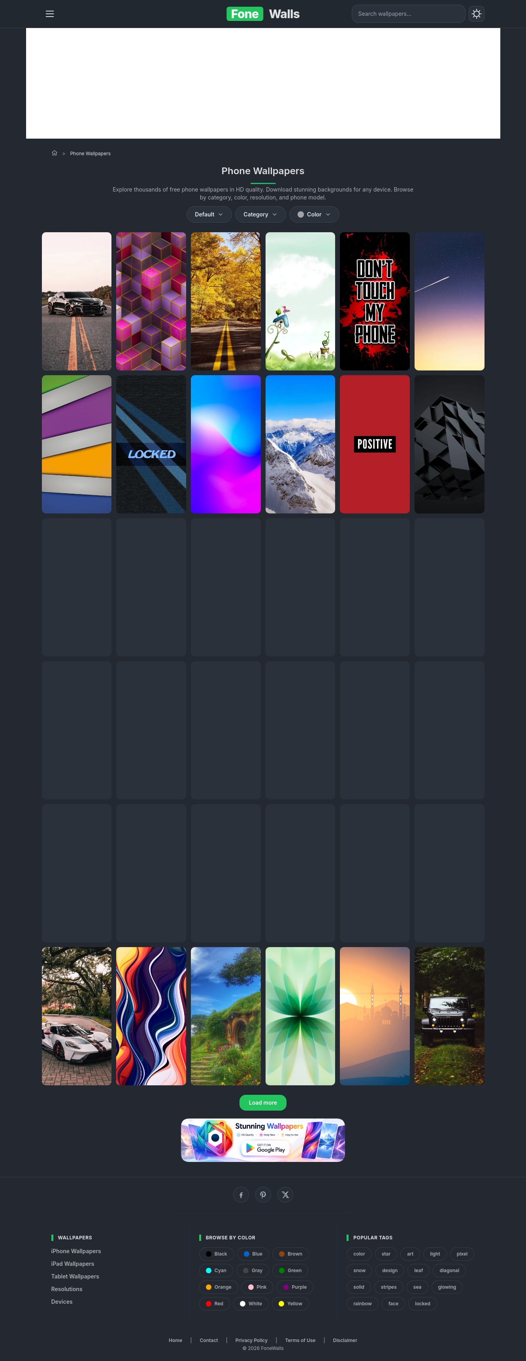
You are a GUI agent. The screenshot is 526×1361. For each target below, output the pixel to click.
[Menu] (50, 14)
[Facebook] (241, 1195)
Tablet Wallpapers (75, 1276)
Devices (62, 1301)
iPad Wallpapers (72, 1263)
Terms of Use (300, 1340)
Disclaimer (345, 1340)
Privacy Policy (252, 1340)
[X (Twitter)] (285, 1195)
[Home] (54, 153)
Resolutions (67, 1289)
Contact (209, 1340)
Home (175, 1340)
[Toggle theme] (477, 14)
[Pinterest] (263, 1195)
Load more (263, 1102)
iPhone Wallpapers (76, 1251)
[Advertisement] (263, 83)
